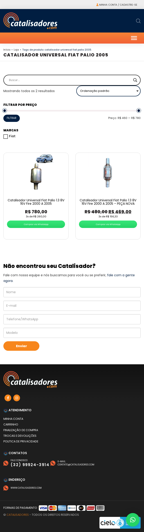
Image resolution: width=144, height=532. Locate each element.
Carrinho (10, 424)
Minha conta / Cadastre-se (116, 5)
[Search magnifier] (135, 80)
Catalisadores (18, 515)
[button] (133, 520)
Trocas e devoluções (19, 436)
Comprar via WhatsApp (36, 224)
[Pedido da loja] (108, 91)
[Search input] (70, 80)
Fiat (12, 136)
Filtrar (11, 118)
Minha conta (13, 419)
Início (6, 49)
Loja (16, 49)
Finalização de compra (20, 430)
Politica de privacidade (20, 441)
